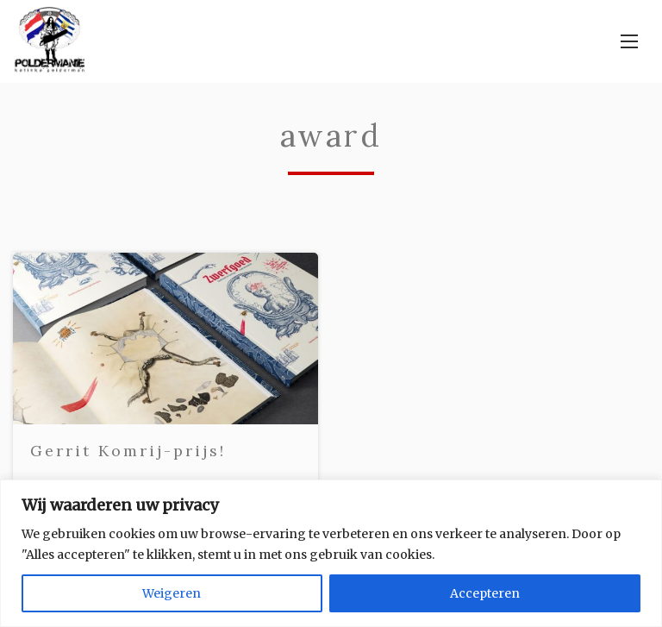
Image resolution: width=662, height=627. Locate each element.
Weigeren (171, 593)
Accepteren (485, 593)
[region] (331, 553)
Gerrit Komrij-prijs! (128, 451)
